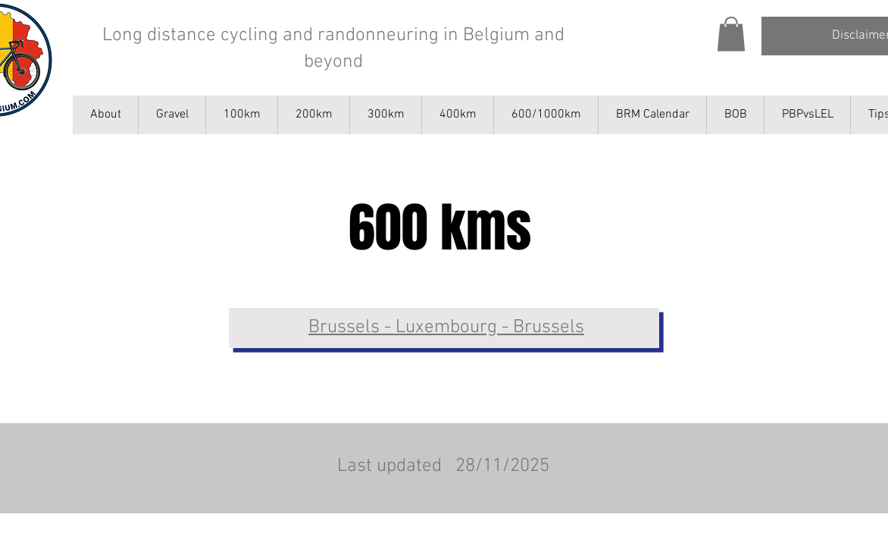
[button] (731, 34)
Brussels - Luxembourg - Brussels (446, 327)
